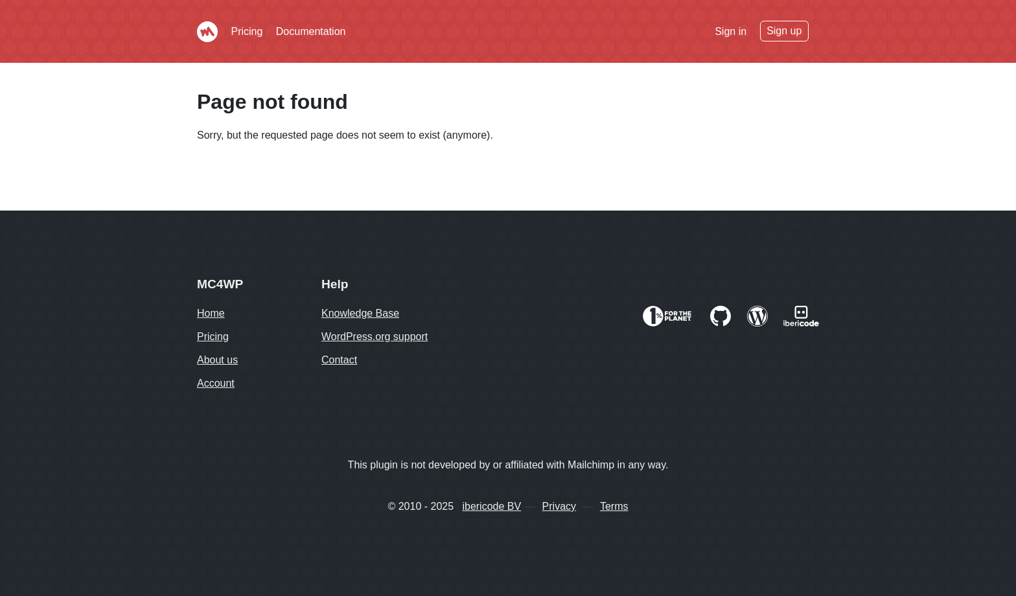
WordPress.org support (374, 336)
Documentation (311, 31)
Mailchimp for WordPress (207, 31)
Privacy (559, 506)
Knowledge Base (360, 313)
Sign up (784, 31)
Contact (339, 359)
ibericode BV (491, 506)
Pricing (246, 31)
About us (217, 359)
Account (216, 383)
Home (211, 313)
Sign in (730, 31)
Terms (614, 506)
